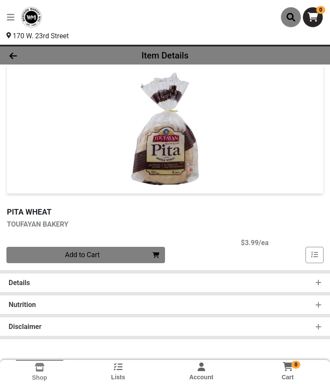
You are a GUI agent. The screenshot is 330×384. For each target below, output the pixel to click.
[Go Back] (46, 55)
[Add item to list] (315, 255)
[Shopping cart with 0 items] (312, 17)
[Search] (291, 17)
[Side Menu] (11, 17)
